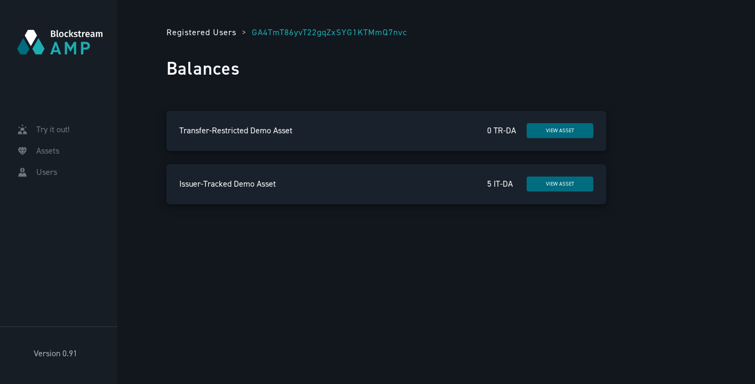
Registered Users (201, 32)
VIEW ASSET (560, 130)
